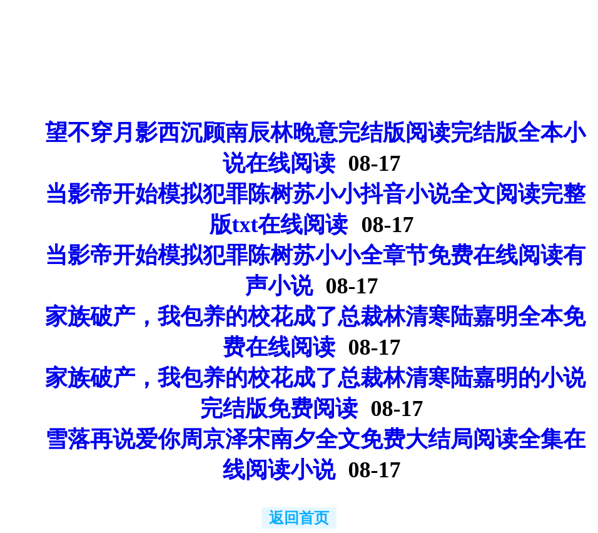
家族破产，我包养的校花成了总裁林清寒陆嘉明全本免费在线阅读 (315, 332)
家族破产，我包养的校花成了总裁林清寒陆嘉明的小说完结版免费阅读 (315, 393)
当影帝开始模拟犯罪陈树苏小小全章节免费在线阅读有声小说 (315, 270)
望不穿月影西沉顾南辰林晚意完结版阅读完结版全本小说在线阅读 (315, 148)
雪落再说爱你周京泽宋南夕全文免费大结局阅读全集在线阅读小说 (315, 454)
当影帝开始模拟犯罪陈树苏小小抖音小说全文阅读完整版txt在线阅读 (315, 209)
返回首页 (299, 518)
